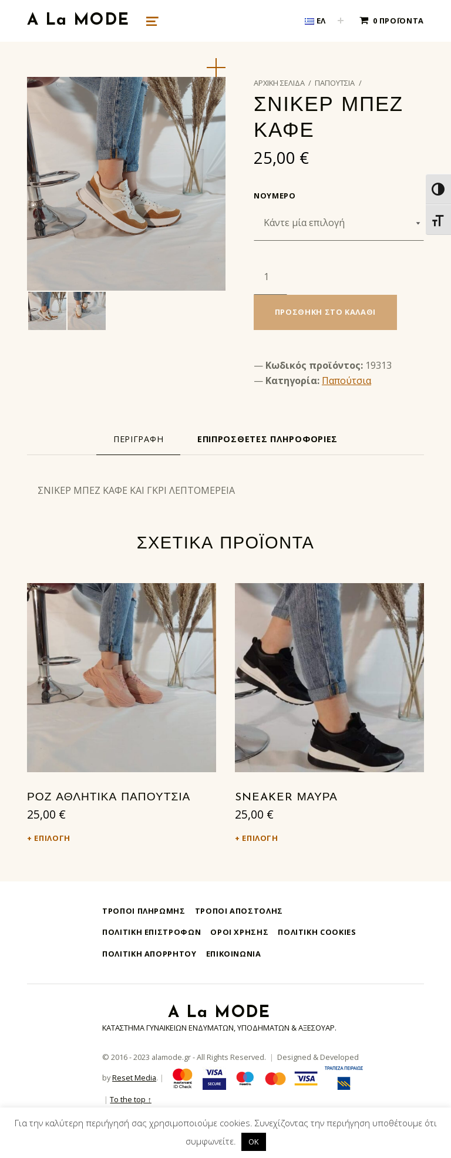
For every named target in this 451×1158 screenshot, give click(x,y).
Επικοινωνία (233, 953)
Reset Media (134, 1077)
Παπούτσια (335, 83)
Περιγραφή (138, 439)
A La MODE (78, 20)
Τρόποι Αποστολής (239, 910)
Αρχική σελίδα (279, 83)
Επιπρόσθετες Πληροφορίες (267, 439)
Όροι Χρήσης (239, 932)
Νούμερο (274, 195)
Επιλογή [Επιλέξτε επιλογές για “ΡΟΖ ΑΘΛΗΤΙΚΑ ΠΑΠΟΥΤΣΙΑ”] (52, 838)
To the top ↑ (130, 1099)
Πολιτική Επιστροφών (151, 932)
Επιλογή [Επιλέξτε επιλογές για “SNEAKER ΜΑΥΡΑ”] (260, 838)
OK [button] (253, 1141)
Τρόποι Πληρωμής (144, 910)
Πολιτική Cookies (317, 932)
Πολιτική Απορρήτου (149, 953)
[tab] (138, 439)
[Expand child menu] (340, 20)
